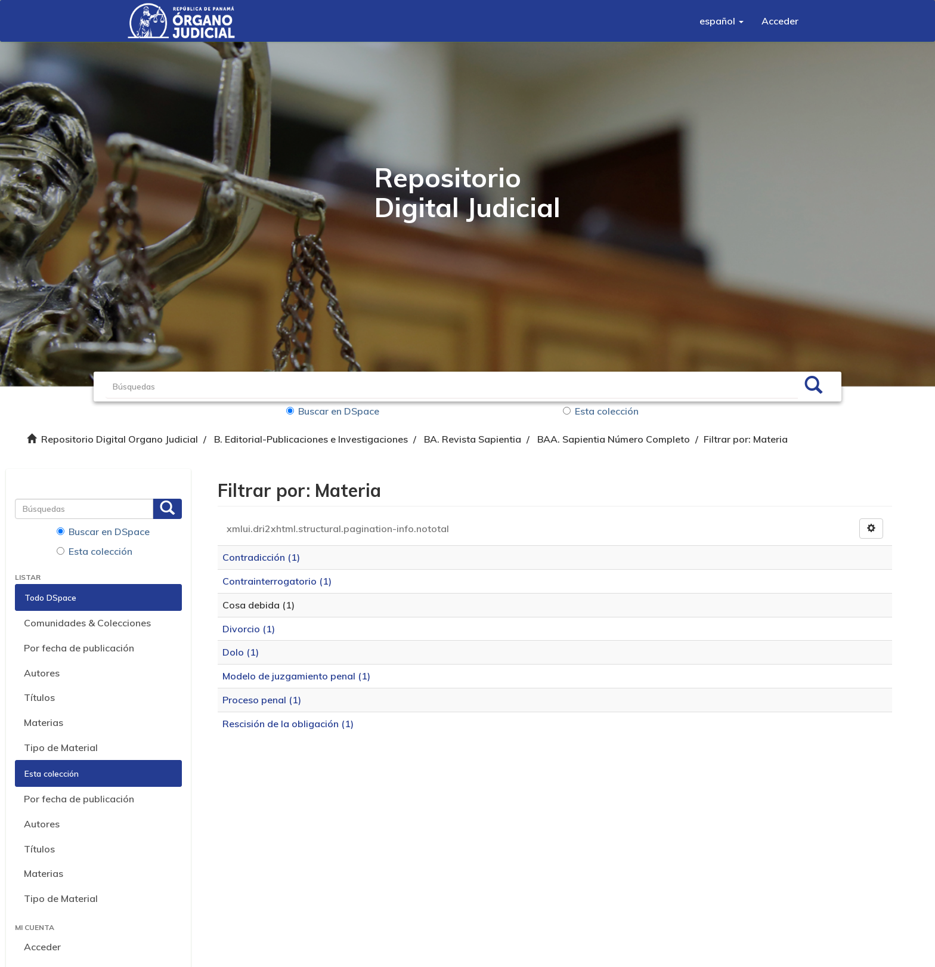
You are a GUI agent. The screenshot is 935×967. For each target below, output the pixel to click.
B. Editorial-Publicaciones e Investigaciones (311, 439)
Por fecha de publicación (79, 648)
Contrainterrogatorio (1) (277, 581)
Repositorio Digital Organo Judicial (119, 439)
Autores (42, 673)
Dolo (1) (240, 652)
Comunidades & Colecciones (87, 623)
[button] (722, 21)
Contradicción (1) (261, 557)
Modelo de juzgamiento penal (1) (296, 676)
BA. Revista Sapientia (472, 439)
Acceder (42, 947)
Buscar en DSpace (332, 411)
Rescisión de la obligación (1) (288, 724)
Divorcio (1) (248, 629)
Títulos (39, 697)
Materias (43, 722)
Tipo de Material (61, 747)
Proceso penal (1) (261, 700)
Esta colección (601, 411)
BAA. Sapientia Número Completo (613, 439)
